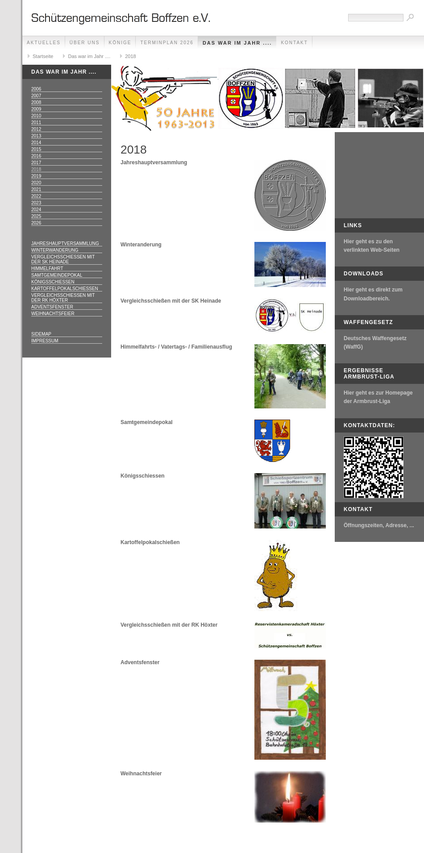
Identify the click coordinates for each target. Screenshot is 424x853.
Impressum (44, 340)
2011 (36, 122)
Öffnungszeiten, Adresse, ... (379, 525)
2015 (36, 149)
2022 (36, 196)
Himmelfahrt (47, 268)
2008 (36, 102)
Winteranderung (141, 244)
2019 (36, 176)
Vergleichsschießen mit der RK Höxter (63, 298)
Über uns (85, 42)
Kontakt (294, 42)
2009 (36, 109)
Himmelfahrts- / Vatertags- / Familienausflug (176, 347)
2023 (36, 202)
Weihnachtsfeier (53, 313)
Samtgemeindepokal (56, 275)
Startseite (43, 56)
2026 (36, 223)
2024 (36, 209)
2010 (36, 115)
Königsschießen (53, 281)
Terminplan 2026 (166, 42)
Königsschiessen (143, 476)
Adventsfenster (52, 306)
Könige (120, 42)
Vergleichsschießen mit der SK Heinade (63, 259)
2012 (36, 129)
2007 (36, 95)
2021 (36, 189)
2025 (36, 216)
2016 (36, 156)
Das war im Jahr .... (237, 43)
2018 (130, 56)
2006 (36, 89)
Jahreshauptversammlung (65, 243)
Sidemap (41, 334)
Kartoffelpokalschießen (64, 288)
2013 (36, 135)
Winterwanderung (55, 250)
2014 (36, 142)
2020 (36, 182)
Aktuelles (44, 42)
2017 (36, 162)
